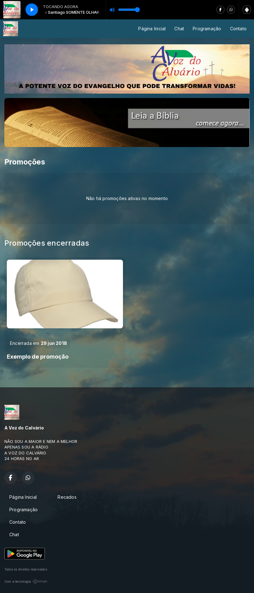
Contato (238, 28)
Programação (207, 28)
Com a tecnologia (26, 581)
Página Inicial (152, 28)
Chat (179, 28)
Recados (67, 497)
